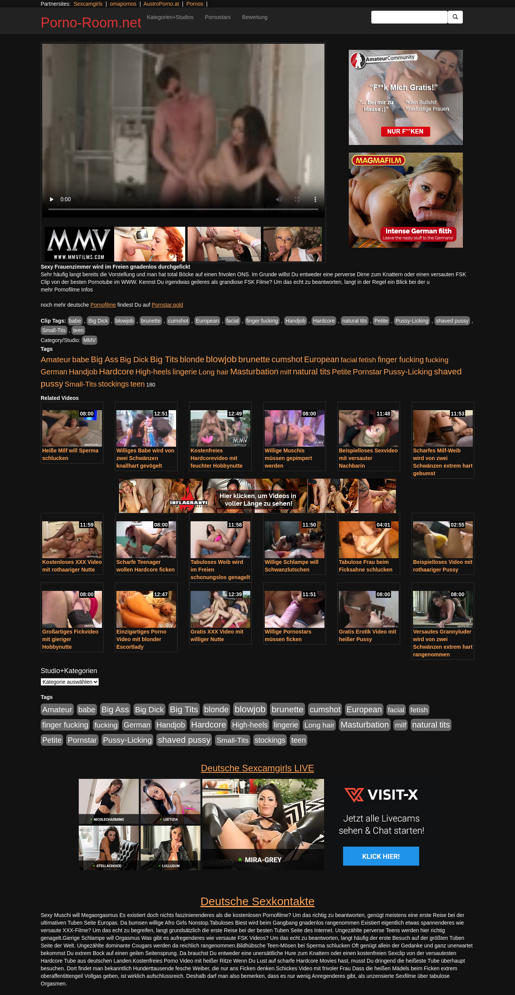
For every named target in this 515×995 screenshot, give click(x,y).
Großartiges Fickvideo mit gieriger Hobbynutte (70, 639)
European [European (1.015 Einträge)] (321, 359)
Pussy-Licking (412, 321)
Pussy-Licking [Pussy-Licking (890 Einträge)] (407, 371)
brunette (151, 321)
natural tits (354, 321)
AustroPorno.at (161, 4)
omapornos (123, 4)
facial (232, 321)
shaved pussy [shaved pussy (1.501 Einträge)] (184, 740)
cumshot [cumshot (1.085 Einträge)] (287, 359)
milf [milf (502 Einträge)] (285, 372)
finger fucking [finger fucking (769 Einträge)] (401, 359)
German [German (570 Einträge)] (54, 372)
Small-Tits (54, 330)
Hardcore (324, 321)
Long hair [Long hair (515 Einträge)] (214, 372)
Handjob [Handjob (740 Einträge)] (83, 372)
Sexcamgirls (87, 4)
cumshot (178, 321)
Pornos (194, 4)
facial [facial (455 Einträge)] (349, 360)
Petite (381, 321)
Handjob (295, 321)
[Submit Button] (455, 17)
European (207, 321)
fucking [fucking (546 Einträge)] (436, 360)
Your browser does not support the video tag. (183, 131)
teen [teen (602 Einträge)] (137, 384)
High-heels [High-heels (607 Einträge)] (153, 372)
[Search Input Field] (409, 17)
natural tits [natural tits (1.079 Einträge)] (312, 371)
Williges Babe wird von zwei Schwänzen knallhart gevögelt (145, 458)
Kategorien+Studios (170, 17)
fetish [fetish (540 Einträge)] (367, 360)
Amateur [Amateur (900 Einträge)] (56, 359)
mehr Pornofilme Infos (67, 290)
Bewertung (254, 17)
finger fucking (262, 321)
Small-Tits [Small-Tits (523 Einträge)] (81, 384)
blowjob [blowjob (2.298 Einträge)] (221, 359)
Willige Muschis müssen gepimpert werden (288, 458)
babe (75, 321)
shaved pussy (452, 321)
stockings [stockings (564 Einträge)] (113, 384)
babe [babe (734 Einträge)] (80, 359)
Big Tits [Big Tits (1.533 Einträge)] (164, 359)
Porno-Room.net (91, 22)
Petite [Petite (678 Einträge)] (341, 372)
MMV (89, 340)
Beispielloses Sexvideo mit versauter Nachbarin (368, 458)
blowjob (125, 321)
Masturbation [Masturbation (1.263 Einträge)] (254, 371)
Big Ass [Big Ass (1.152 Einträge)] (104, 359)
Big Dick (98, 321)
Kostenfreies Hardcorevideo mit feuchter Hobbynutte (217, 458)
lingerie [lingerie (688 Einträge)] (184, 372)
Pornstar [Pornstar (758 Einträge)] (367, 372)
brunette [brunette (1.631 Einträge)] (254, 359)
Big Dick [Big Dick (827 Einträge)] (134, 359)
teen (78, 330)
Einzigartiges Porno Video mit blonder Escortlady (141, 639)
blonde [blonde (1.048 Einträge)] (192, 359)
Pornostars (218, 17)
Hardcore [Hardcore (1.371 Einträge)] (116, 371)
